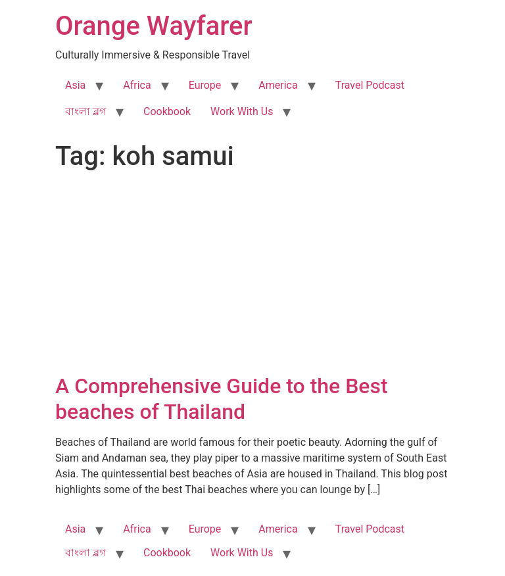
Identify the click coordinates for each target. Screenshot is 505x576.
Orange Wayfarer (153, 26)
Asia (75, 85)
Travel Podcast (369, 85)
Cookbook (167, 111)
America (277, 85)
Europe (205, 85)
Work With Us (241, 111)
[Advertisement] (252, 275)
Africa (137, 85)
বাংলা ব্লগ (85, 111)
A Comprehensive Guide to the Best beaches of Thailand (221, 398)
